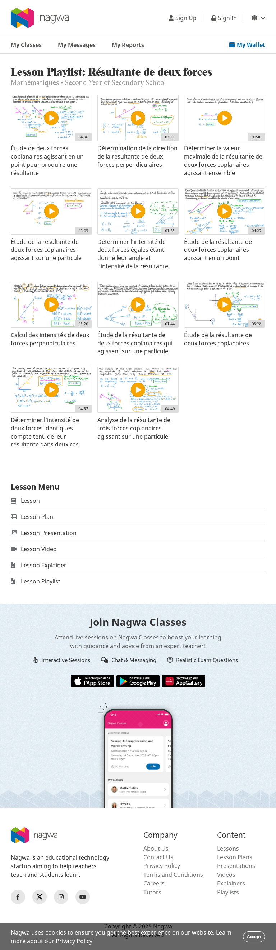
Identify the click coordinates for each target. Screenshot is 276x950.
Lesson (25, 500)
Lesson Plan (32, 516)
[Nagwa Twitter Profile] (39, 897)
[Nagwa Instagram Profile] (61, 897)
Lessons (228, 848)
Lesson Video (34, 549)
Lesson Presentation (44, 533)
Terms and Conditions (173, 875)
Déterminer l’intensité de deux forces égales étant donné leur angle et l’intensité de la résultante (132, 254)
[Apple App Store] (92, 681)
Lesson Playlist (35, 581)
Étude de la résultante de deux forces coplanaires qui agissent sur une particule (134, 343)
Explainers (231, 883)
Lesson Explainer (38, 565)
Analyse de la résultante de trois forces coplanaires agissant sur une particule (133, 428)
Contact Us (158, 857)
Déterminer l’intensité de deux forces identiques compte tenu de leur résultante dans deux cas (45, 432)
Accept (254, 937)
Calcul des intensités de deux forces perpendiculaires (50, 339)
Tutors (152, 892)
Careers (154, 883)
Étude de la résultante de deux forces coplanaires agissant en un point (218, 250)
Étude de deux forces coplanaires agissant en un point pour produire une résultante (47, 160)
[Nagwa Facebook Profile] (18, 897)
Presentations (236, 866)
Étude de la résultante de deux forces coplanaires (218, 339)
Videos (226, 875)
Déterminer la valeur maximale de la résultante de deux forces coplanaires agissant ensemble (223, 160)
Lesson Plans (234, 857)
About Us (156, 848)
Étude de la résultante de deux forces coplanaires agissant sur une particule (46, 250)
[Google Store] (138, 681)
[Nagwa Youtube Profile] (82, 897)
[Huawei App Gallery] (183, 681)
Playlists (228, 892)
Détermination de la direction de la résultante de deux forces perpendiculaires (137, 156)
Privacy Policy (161, 866)
